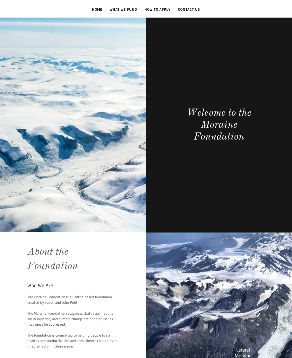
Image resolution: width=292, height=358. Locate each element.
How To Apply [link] (157, 9)
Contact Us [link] (189, 9)
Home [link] (97, 9)
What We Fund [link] (123, 9)
